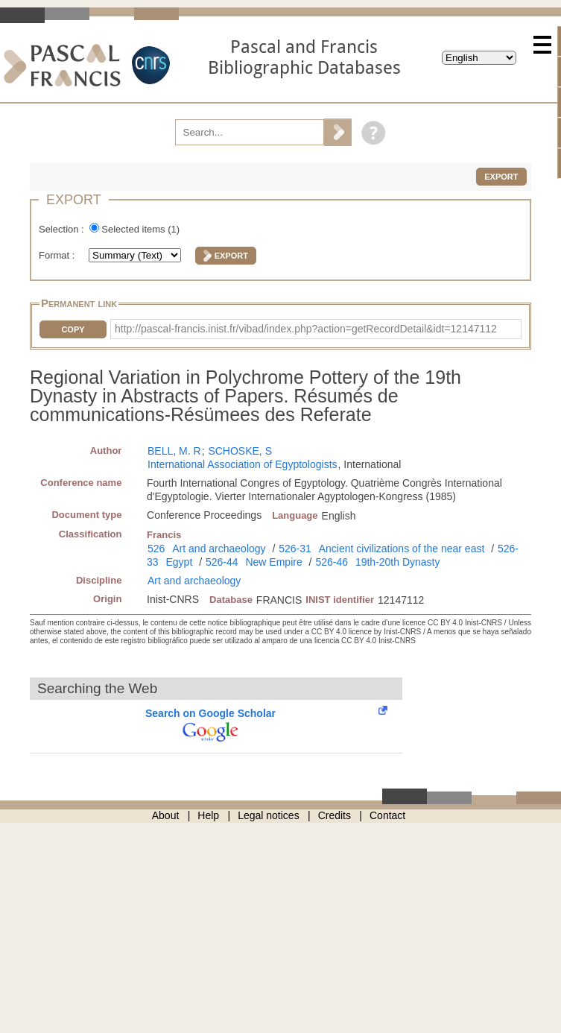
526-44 (222, 562)
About (166, 815)
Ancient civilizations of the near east (402, 549)
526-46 (331, 562)
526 (156, 549)
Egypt (179, 562)
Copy (72, 329)
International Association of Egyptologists (242, 464)
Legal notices (268, 815)
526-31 (295, 549)
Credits (334, 815)
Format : (58, 255)
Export (501, 176)
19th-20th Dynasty (397, 562)
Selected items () (140, 229)
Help (208, 815)
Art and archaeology (218, 549)
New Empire (273, 562)
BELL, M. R (174, 451)
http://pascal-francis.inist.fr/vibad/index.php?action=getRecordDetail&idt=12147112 (306, 329)
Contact (387, 815)
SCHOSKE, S (240, 451)
